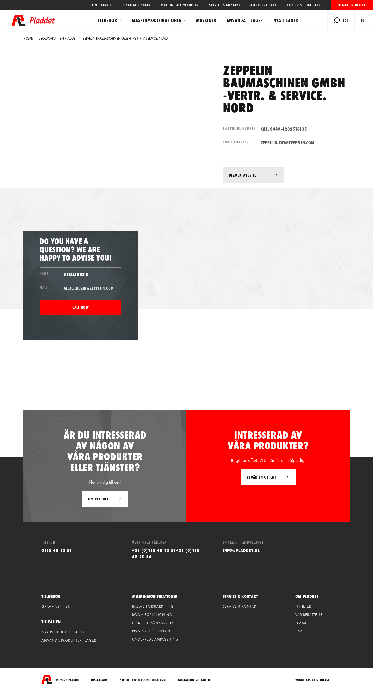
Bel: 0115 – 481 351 (303, 4)
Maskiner (206, 20)
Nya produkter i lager (63, 632)
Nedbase (323, 679)
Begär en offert (351, 4)
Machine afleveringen (180, 4)
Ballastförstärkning (153, 606)
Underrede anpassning (155, 639)
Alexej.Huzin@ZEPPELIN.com (89, 288)
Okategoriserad (136, 4)
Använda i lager (245, 20)
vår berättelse (309, 614)
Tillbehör (106, 20)
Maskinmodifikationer (157, 20)
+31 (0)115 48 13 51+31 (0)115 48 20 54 (166, 553)
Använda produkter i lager (68, 640)
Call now (80, 307)
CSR (298, 631)
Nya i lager (285, 20)
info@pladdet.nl (241, 550)
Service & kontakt (224, 4)
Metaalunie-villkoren (194, 680)
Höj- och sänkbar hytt (154, 623)
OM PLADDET (102, 4)
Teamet (302, 623)
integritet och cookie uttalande (143, 680)
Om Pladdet (98, 499)
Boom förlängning (152, 614)
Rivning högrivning (153, 631)
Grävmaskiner (55, 606)
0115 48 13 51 (56, 550)
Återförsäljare (263, 4)
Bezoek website (242, 175)
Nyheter (303, 606)
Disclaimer (99, 680)
